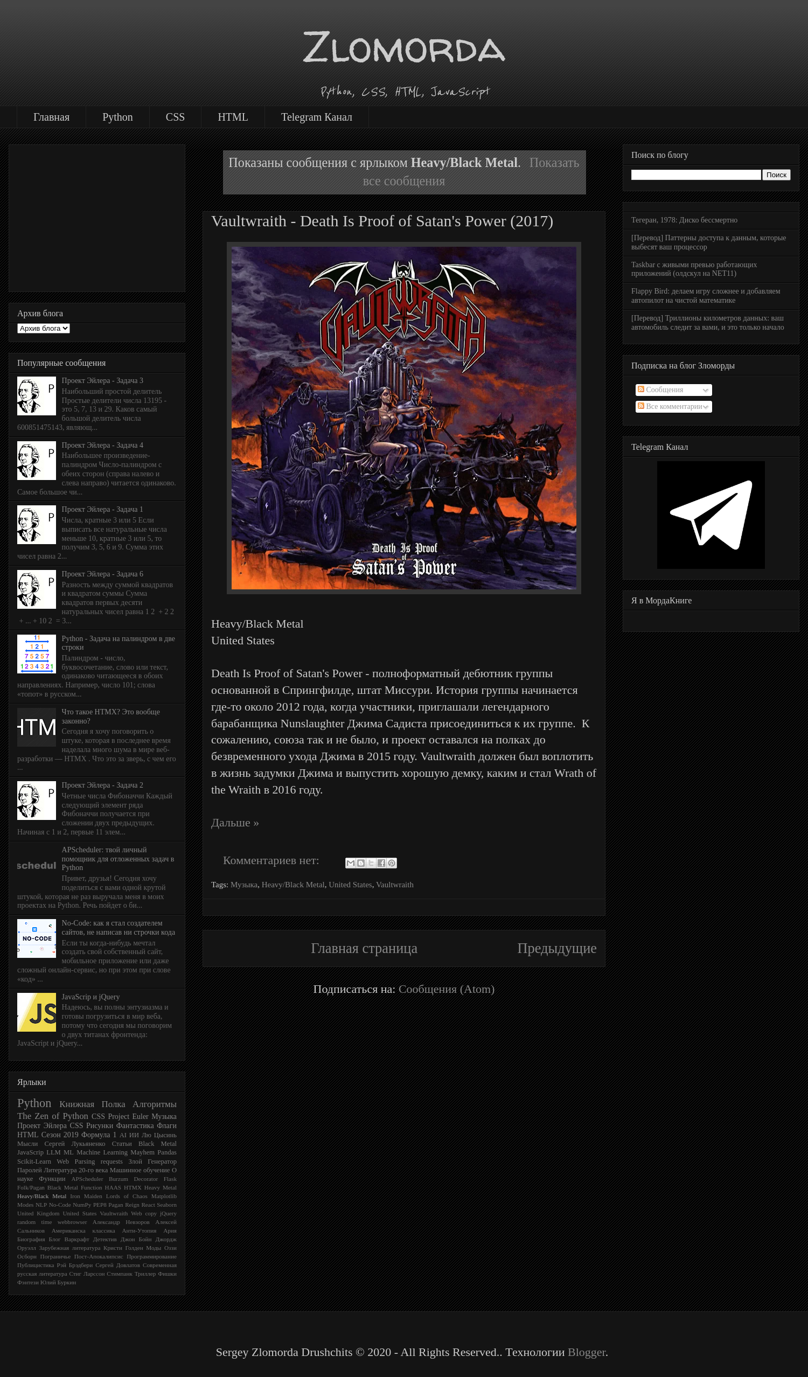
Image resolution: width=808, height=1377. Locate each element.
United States (350, 884)
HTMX (133, 1187)
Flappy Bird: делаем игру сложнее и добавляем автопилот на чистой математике (706, 295)
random (26, 1222)
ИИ (134, 1135)
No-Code (60, 1204)
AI (123, 1135)
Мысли (27, 1144)
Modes (25, 1204)
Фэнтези (28, 1282)
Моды (153, 1247)
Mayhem (142, 1152)
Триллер (145, 1273)
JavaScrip (30, 1152)
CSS (175, 117)
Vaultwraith (395, 884)
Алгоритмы (155, 1104)
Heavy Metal (160, 1187)
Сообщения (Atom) (447, 989)
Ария (170, 1230)
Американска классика (83, 1230)
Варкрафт (77, 1239)
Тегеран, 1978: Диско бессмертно (684, 220)
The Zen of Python (52, 1116)
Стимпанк (120, 1273)
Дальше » (235, 822)
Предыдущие (557, 948)
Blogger (586, 1352)
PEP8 (100, 1204)
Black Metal (157, 1144)
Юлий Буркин (58, 1282)
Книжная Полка (92, 1104)
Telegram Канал (316, 117)
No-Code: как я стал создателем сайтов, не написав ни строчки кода (119, 927)
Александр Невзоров (121, 1222)
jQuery (168, 1213)
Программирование (152, 1256)
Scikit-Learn (34, 1161)
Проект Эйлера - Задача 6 (102, 574)
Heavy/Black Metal (293, 884)
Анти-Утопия (139, 1230)
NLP (41, 1204)
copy (151, 1213)
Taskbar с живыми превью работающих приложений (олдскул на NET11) (694, 269)
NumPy (82, 1204)
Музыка (244, 884)
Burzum (118, 1179)
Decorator (146, 1179)
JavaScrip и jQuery (91, 997)
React (148, 1204)
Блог (55, 1239)
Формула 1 (98, 1135)
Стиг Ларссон (87, 1273)
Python (117, 117)
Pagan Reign (124, 1204)
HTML (233, 117)
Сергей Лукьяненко (74, 1144)
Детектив (105, 1239)
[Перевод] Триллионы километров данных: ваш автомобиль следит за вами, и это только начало (707, 322)
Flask (170, 1179)
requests (112, 1161)
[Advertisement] (97, 216)
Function (91, 1187)
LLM (53, 1152)
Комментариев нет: (272, 860)
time (46, 1222)
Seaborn (167, 1204)
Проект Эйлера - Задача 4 (102, 445)
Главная (51, 117)
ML (69, 1152)
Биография (31, 1239)
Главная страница (364, 948)
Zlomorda (404, 46)
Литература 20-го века (76, 1170)
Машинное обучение (140, 1170)
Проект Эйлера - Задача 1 (102, 509)
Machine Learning (102, 1152)
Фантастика (135, 1126)
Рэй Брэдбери (75, 1265)
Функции (52, 1179)
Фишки (167, 1273)
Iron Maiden (86, 1196)
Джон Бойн (136, 1239)
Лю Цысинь (159, 1135)
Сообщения (660, 390)
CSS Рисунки (92, 1126)
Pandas (167, 1152)
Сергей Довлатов (117, 1265)
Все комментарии (670, 406)
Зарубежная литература (69, 1247)
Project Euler (128, 1116)
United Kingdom (38, 1213)
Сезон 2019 (60, 1135)
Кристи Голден (123, 1247)
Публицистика (35, 1265)
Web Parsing (76, 1161)
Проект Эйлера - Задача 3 (102, 381)
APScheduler (87, 1179)
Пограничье (55, 1256)
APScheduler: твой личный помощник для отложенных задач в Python (118, 859)
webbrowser (72, 1222)
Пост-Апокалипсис (98, 1256)
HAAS (113, 1187)
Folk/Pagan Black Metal (47, 1187)
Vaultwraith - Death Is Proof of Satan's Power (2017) (382, 220)
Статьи (122, 1144)
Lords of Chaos (127, 1196)
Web (136, 1213)
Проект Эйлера (42, 1126)
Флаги (167, 1126)
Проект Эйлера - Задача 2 (102, 785)
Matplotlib (164, 1196)
